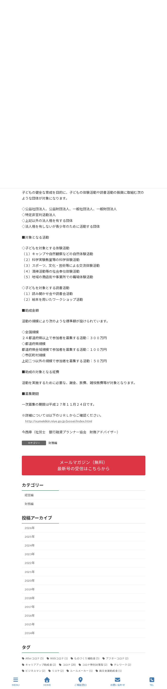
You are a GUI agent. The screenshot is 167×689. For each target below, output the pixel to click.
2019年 (29, 589)
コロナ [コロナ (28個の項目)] (69, 664)
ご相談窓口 (80, 681)
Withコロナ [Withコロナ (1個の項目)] (59, 658)
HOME (47, 681)
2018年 (29, 598)
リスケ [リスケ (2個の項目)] (58, 670)
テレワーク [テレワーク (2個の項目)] (122, 664)
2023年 (29, 554)
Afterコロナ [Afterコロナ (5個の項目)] (34, 658)
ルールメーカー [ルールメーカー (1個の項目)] (81, 670)
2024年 (29, 545)
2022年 (29, 563)
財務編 (52, 443)
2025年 (29, 536)
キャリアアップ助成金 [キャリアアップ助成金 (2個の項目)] (40, 664)
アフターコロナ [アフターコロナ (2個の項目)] (117, 658)
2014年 (29, 633)
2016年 (29, 615)
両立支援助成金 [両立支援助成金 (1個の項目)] (110, 670)
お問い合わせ (117, 681)
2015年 (29, 624)
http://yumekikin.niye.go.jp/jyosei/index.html (58, 421)
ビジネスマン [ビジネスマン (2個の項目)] (35, 670)
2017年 (29, 607)
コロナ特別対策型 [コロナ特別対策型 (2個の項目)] (94, 664)
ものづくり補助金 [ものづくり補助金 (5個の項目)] (86, 658)
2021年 (29, 572)
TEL (152, 681)
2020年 (29, 580)
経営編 (29, 495)
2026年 (29, 528)
